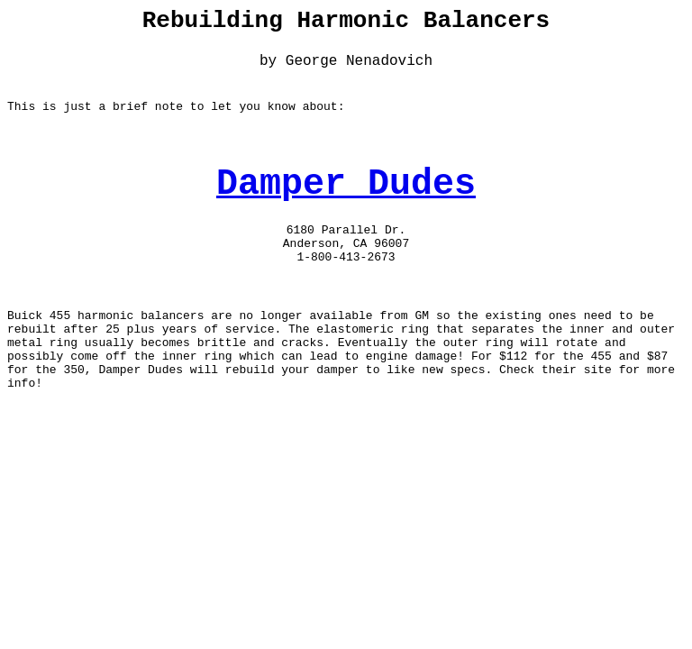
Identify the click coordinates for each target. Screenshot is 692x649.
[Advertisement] (346, 521)
